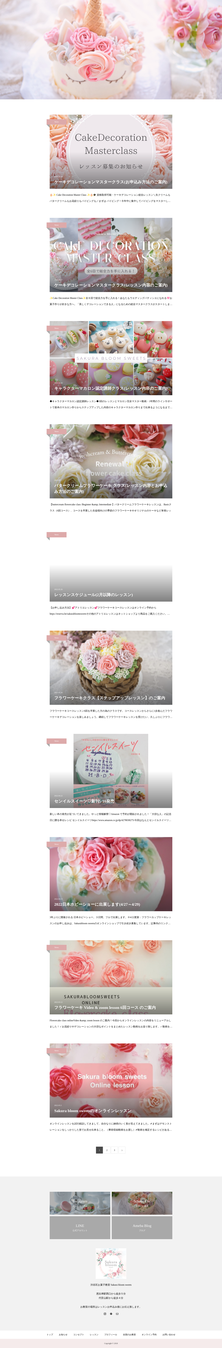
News (56, 122)
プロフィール (110, 1334)
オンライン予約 (149, 1334)
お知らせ (63, 1334)
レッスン (94, 1334)
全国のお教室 (129, 1334)
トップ (50, 1334)
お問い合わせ (169, 1334)
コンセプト (78, 1334)
